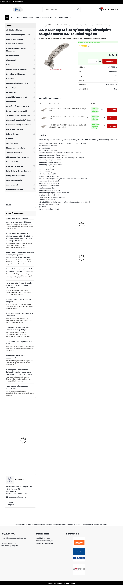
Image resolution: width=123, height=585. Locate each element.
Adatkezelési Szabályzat (44, 541)
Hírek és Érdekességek (25, 17)
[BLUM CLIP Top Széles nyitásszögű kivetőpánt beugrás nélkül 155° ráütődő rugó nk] (55, 56)
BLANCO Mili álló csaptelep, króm (22, 461)
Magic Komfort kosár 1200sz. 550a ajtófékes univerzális (68, 259)
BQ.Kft (8, 205)
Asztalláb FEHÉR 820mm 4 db (106, 255)
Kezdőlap (42, 25)
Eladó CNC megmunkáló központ (18, 222)
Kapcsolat (54, 17)
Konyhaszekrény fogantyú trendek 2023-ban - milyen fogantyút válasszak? (19, 285)
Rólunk (13, 17)
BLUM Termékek (53, 25)
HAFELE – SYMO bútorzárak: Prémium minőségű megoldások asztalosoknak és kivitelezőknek (20, 254)
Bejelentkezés (6, 2)
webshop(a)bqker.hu (17, 497)
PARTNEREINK (63, 17)
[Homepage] (7, 17)
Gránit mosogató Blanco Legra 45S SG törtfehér (48, 261)
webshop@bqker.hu (12, 546)
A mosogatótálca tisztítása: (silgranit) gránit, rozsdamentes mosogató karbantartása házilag (19, 372)
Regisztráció (19, 2)
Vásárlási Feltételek (42, 17)
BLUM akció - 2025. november (17, 218)
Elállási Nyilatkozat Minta (44, 543)
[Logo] (18, 9)
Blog (71, 17)
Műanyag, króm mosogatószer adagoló (25, 415)
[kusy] (93, 61)
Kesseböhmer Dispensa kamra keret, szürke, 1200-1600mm (25, 440)
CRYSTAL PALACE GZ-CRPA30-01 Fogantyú (88, 250)
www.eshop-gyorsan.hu (66, 583)
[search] (78, 9)
